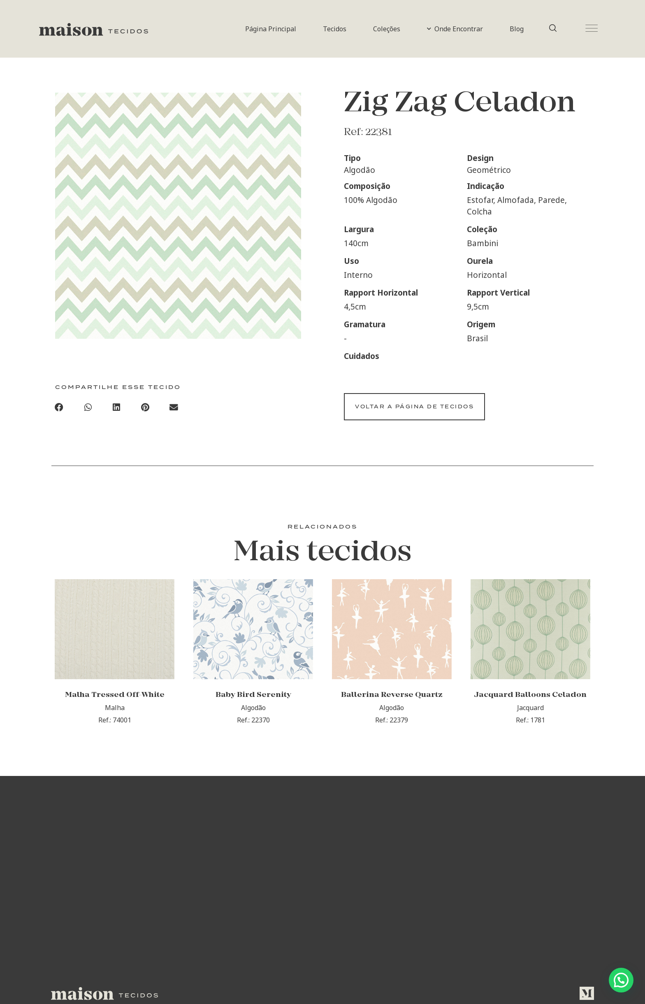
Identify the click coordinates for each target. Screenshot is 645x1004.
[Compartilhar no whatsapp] (88, 409)
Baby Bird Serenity (253, 705)
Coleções (386, 28)
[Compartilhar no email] (174, 409)
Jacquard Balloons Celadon (530, 705)
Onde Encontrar (455, 28)
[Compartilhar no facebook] (59, 409)
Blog (517, 28)
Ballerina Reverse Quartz (392, 705)
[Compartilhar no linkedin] (117, 409)
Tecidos (334, 28)
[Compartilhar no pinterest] (145, 409)
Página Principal (270, 28)
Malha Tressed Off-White (115, 705)
